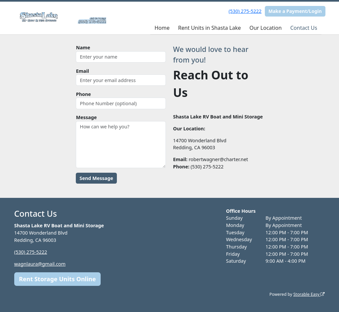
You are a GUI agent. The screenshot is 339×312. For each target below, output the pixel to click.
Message (86, 117)
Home (162, 27)
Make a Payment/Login (295, 11)
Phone (83, 94)
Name (83, 47)
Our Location (265, 27)
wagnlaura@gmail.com (40, 264)
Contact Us (303, 27)
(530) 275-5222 (245, 11)
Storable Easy (309, 294)
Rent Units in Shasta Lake (209, 27)
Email (82, 71)
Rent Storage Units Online (57, 279)
